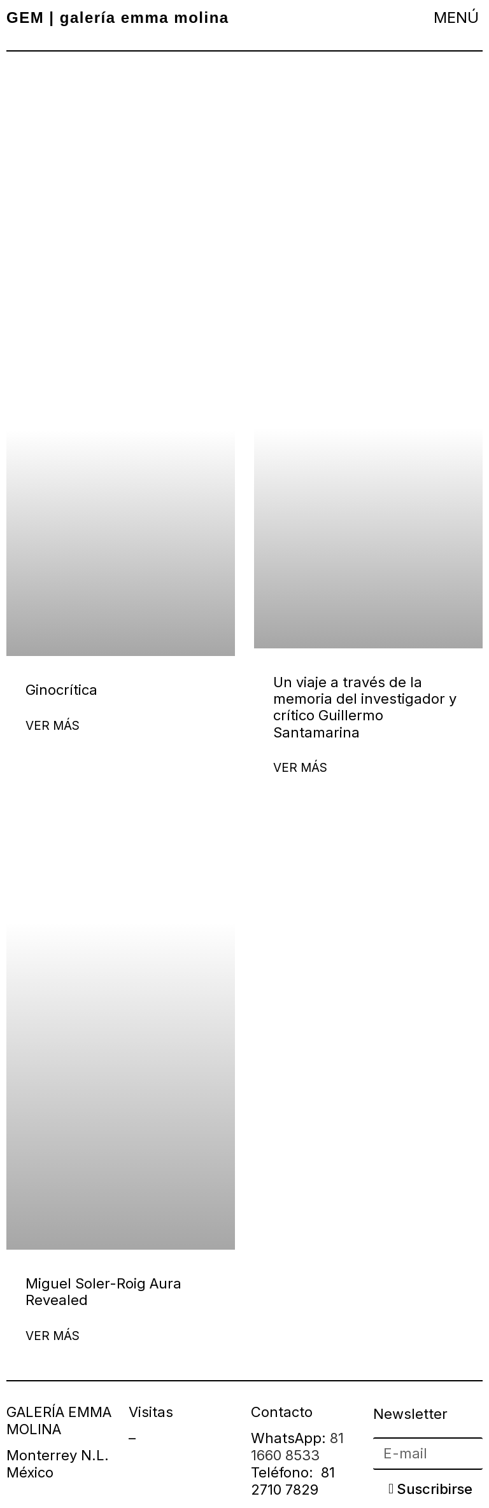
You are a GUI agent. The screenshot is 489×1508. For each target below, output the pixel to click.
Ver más (52, 725)
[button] (456, 17)
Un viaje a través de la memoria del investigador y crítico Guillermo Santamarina (365, 707)
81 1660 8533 (297, 1446)
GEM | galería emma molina (117, 17)
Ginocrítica (61, 689)
